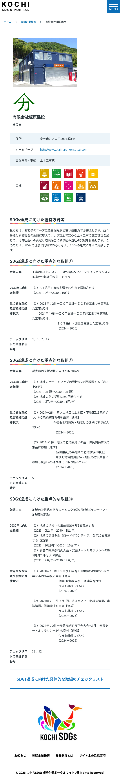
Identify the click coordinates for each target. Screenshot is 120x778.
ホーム (8, 22)
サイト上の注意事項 (92, 755)
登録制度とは (64, 755)
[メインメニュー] (113, 6)
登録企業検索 (28, 22)
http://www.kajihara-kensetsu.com (64, 149)
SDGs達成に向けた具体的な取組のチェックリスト (60, 679)
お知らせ (20, 755)
